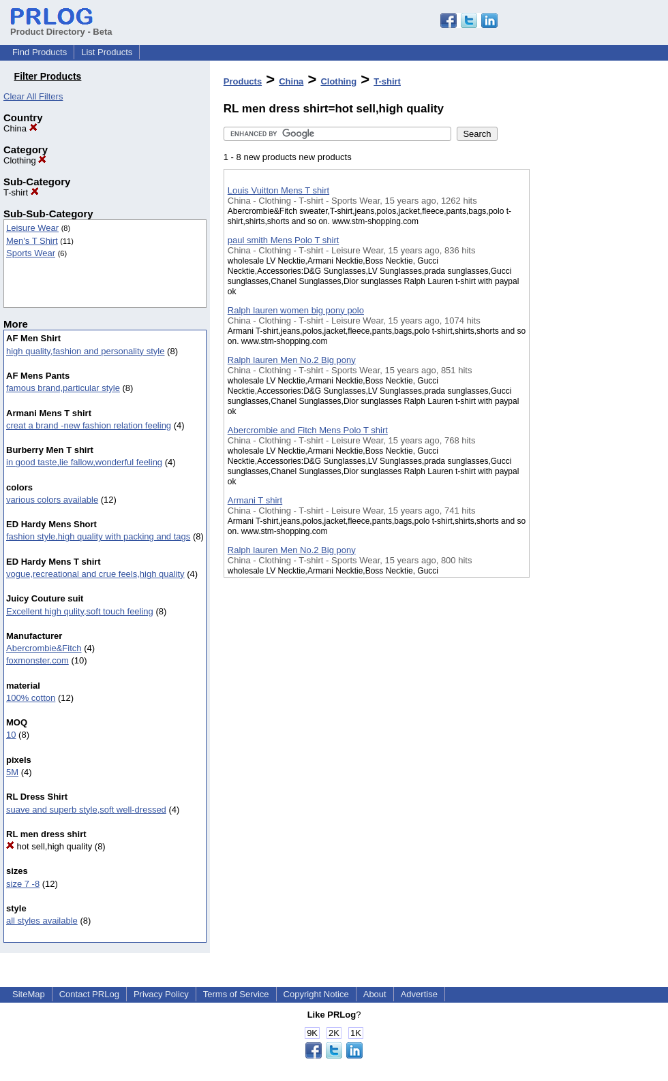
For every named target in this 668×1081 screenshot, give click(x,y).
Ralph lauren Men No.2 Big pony (292, 360)
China (20, 128)
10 (11, 735)
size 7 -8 (23, 884)
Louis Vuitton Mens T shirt (278, 190)
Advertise (419, 994)
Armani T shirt (255, 500)
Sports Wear (30, 253)
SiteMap (28, 994)
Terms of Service (236, 994)
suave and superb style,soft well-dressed (86, 809)
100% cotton (30, 698)
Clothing (24, 160)
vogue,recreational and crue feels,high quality (95, 574)
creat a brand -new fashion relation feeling (88, 425)
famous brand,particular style (63, 388)
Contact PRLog (89, 994)
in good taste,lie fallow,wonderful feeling (84, 462)
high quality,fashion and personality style (85, 351)
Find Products (39, 52)
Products (243, 81)
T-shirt (21, 192)
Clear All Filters (33, 96)
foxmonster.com (37, 660)
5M (12, 772)
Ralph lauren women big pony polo (296, 310)
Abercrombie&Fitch (44, 648)
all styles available (42, 920)
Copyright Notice (316, 994)
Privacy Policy (161, 994)
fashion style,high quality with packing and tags (98, 536)
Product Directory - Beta (61, 26)
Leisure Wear (32, 228)
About (374, 994)
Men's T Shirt (32, 241)
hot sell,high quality (49, 846)
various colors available (52, 500)
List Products (106, 52)
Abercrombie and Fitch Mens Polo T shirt (308, 430)
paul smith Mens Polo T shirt (283, 240)
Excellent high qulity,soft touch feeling (79, 611)
